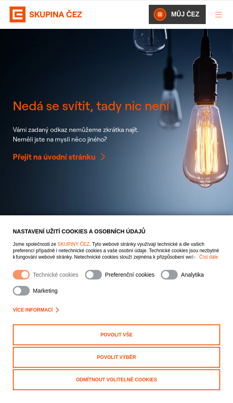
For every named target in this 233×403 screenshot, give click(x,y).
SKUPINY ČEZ (73, 244)
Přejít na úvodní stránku (60, 157)
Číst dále (208, 257)
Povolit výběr (116, 357)
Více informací (36, 310)
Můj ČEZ (176, 14)
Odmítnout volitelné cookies (116, 380)
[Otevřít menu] (218, 14)
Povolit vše (116, 335)
